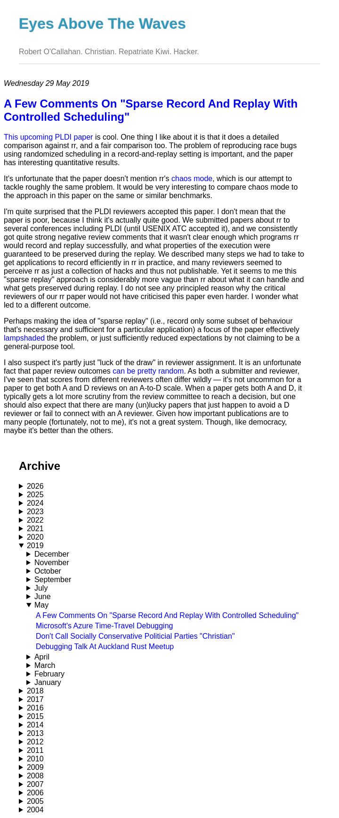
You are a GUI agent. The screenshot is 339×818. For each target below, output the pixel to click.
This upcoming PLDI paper (48, 137)
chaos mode (191, 179)
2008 (35, 776)
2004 (35, 810)
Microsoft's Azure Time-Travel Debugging (104, 626)
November (51, 563)
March (44, 665)
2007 (35, 784)
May (41, 605)
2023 (35, 512)
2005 (35, 801)
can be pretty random (148, 371)
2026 (35, 486)
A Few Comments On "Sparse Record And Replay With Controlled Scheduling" (167, 615)
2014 (35, 725)
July (41, 588)
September (52, 580)
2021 (35, 529)
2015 (35, 716)
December (51, 554)
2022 (35, 520)
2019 (35, 546)
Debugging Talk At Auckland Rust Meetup (105, 647)
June (42, 597)
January (47, 682)
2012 (35, 742)
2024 (35, 503)
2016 (35, 708)
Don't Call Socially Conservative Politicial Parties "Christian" (135, 636)
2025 (35, 495)
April (41, 657)
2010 (35, 759)
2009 (35, 767)
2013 (35, 733)
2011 (35, 750)
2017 (35, 699)
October (47, 571)
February (49, 674)
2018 (35, 691)
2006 (35, 793)
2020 (35, 537)
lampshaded (24, 338)
